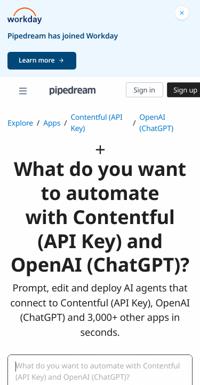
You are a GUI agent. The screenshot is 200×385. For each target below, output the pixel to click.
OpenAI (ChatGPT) (156, 123)
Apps (51, 123)
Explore (20, 123)
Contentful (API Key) (96, 123)
